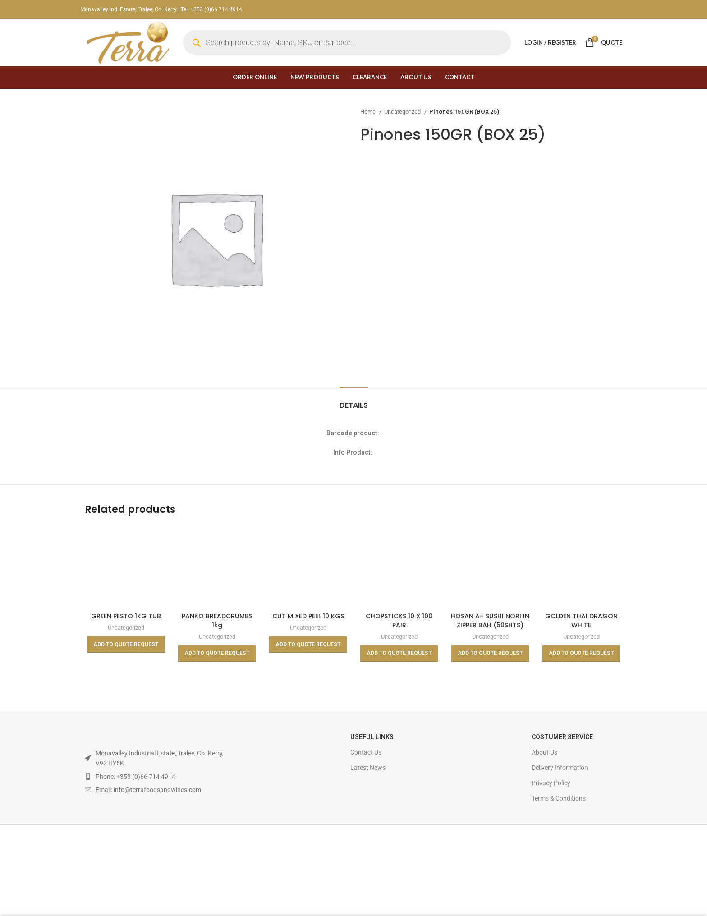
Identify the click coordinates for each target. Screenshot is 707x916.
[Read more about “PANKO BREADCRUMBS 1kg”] (217, 653)
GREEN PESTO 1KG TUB (126, 616)
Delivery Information (560, 767)
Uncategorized (403, 111)
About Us (544, 752)
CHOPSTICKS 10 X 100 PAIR (399, 621)
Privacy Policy (551, 783)
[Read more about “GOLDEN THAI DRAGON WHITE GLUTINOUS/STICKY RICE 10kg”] (581, 653)
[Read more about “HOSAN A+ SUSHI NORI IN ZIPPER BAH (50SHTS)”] (490, 653)
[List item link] (155, 777)
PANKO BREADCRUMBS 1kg (217, 621)
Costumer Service (562, 737)
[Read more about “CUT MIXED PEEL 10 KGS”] (308, 644)
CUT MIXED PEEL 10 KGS (308, 616)
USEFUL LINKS (372, 737)
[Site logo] (127, 42)
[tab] (354, 400)
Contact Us (365, 752)
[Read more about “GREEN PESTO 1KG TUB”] (126, 644)
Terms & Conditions (559, 798)
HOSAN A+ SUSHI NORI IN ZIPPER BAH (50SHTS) (490, 621)
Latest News (368, 767)
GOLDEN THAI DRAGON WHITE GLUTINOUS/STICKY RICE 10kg (581, 629)
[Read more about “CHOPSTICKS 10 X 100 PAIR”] (399, 653)
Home (368, 111)
